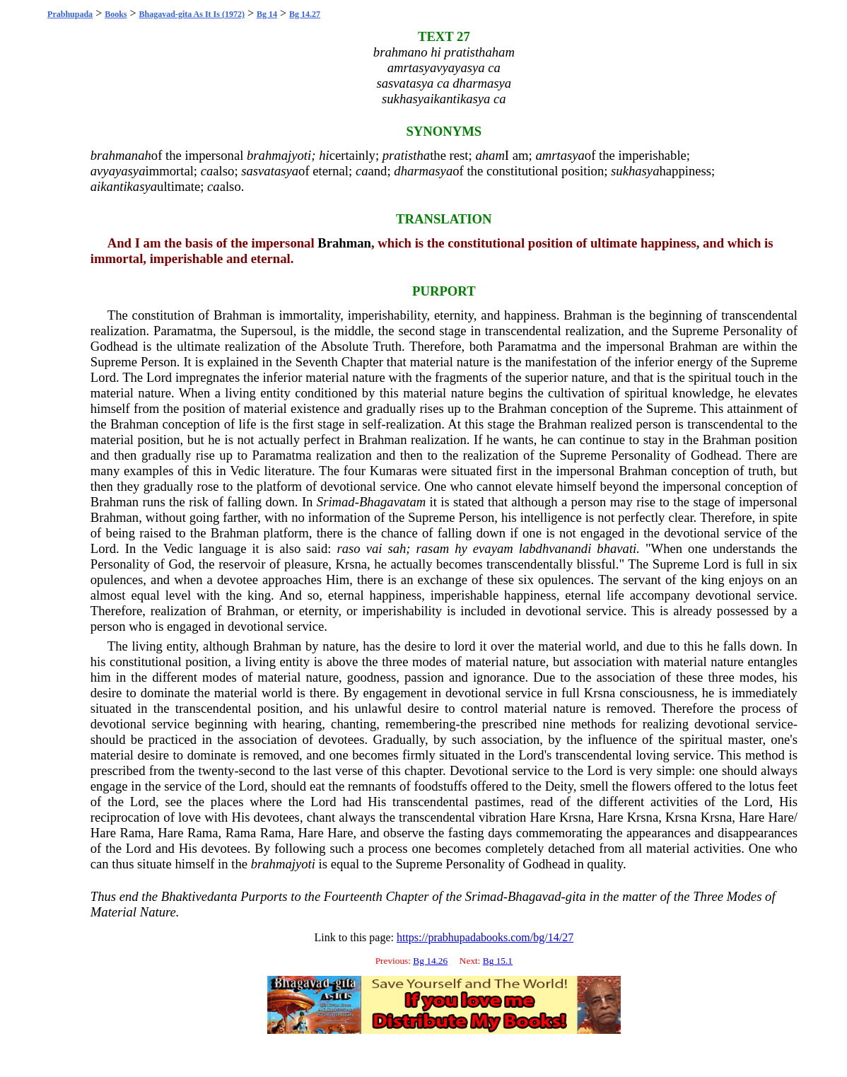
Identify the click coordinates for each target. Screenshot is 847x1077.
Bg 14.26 (430, 960)
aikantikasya (123, 186)
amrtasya (559, 155)
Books (116, 14)
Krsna (352, 564)
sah (396, 548)
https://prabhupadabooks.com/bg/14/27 (485, 937)
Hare (542, 817)
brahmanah (120, 155)
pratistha (406, 155)
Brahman (344, 242)
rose (207, 486)
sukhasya (635, 170)
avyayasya (118, 170)
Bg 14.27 (304, 14)
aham (489, 155)
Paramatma (183, 330)
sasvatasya (269, 170)
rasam (433, 548)
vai (374, 548)
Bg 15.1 (498, 960)
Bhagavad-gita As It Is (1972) (192, 14)
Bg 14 (267, 14)
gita (576, 896)
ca (207, 170)
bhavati (616, 548)
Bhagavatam (392, 501)
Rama (135, 832)
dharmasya (423, 170)
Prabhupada (70, 14)
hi (324, 155)
